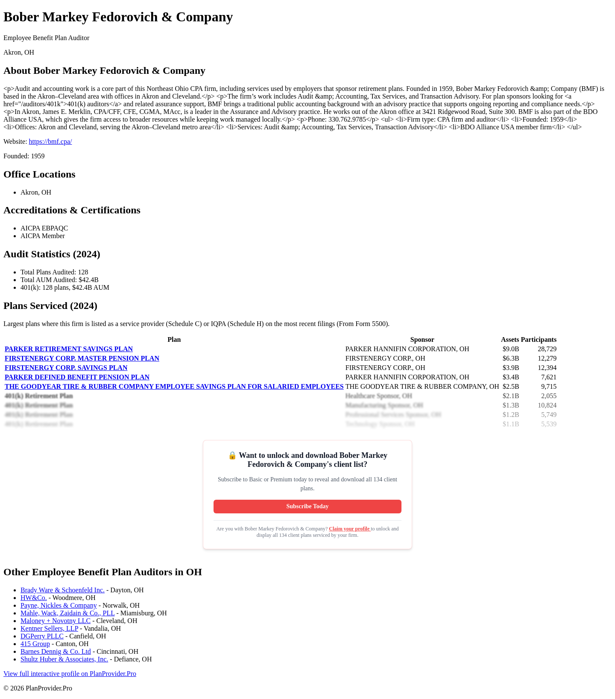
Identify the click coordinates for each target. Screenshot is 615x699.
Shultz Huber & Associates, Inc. (64, 659)
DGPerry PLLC (42, 636)
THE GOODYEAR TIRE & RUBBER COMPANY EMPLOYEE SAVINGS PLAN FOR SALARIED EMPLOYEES (174, 386)
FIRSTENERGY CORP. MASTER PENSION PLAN (82, 358)
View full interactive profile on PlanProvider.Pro (69, 673)
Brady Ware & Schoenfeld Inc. (62, 590)
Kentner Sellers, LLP (49, 628)
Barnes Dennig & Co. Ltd (55, 651)
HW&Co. (33, 597)
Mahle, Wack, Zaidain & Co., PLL (67, 613)
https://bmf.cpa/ (50, 141)
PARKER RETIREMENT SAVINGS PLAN (69, 348)
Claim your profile (350, 529)
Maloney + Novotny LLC (55, 620)
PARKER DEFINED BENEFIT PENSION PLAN (77, 377)
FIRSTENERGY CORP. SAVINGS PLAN (66, 367)
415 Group (35, 643)
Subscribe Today (307, 506)
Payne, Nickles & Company (58, 605)
